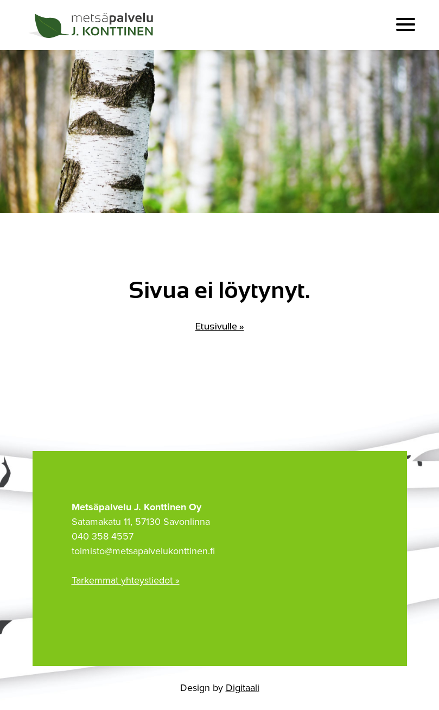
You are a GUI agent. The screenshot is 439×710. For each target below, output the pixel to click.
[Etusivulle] (92, 25)
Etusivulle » (219, 326)
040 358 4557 (102, 536)
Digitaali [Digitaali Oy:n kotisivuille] (242, 688)
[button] (405, 24)
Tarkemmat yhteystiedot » (126, 580)
